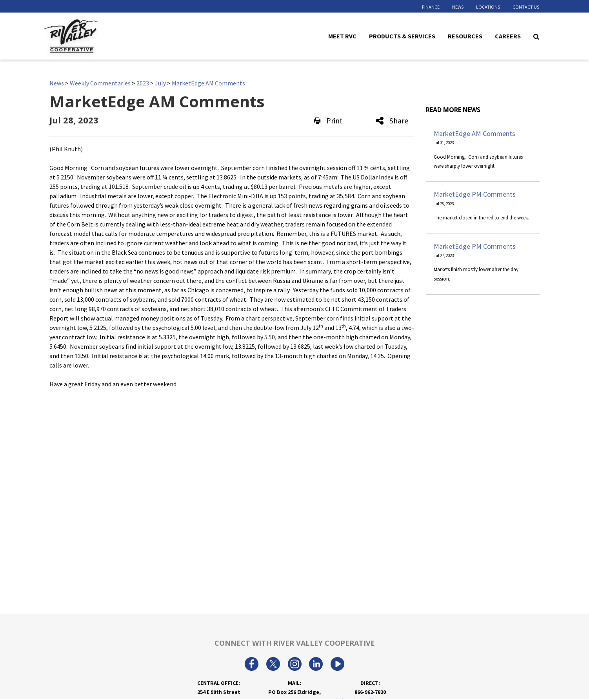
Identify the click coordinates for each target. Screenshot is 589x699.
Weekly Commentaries (100, 83)
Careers (508, 36)
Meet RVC (342, 36)
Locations (488, 7)
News (458, 7)
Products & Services (402, 36)
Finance (431, 7)
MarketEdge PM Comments (475, 194)
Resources (465, 36)
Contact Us (526, 7)
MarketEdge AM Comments (208, 83)
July (160, 83)
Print (328, 120)
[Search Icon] (536, 36)
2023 (142, 83)
